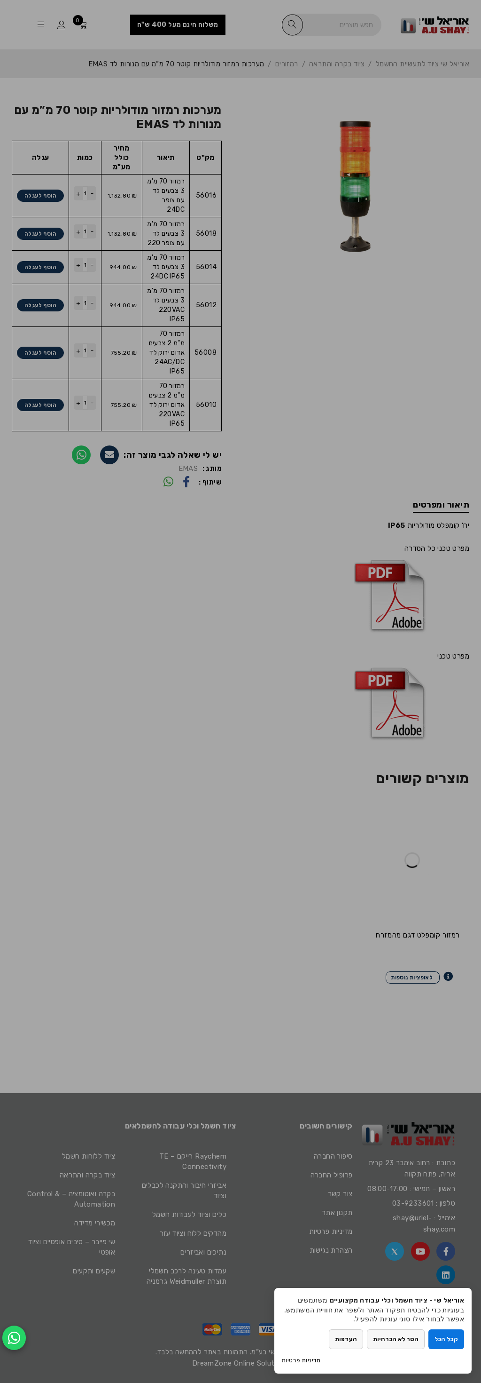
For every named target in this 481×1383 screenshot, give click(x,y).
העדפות (346, 1339)
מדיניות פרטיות (301, 1360)
